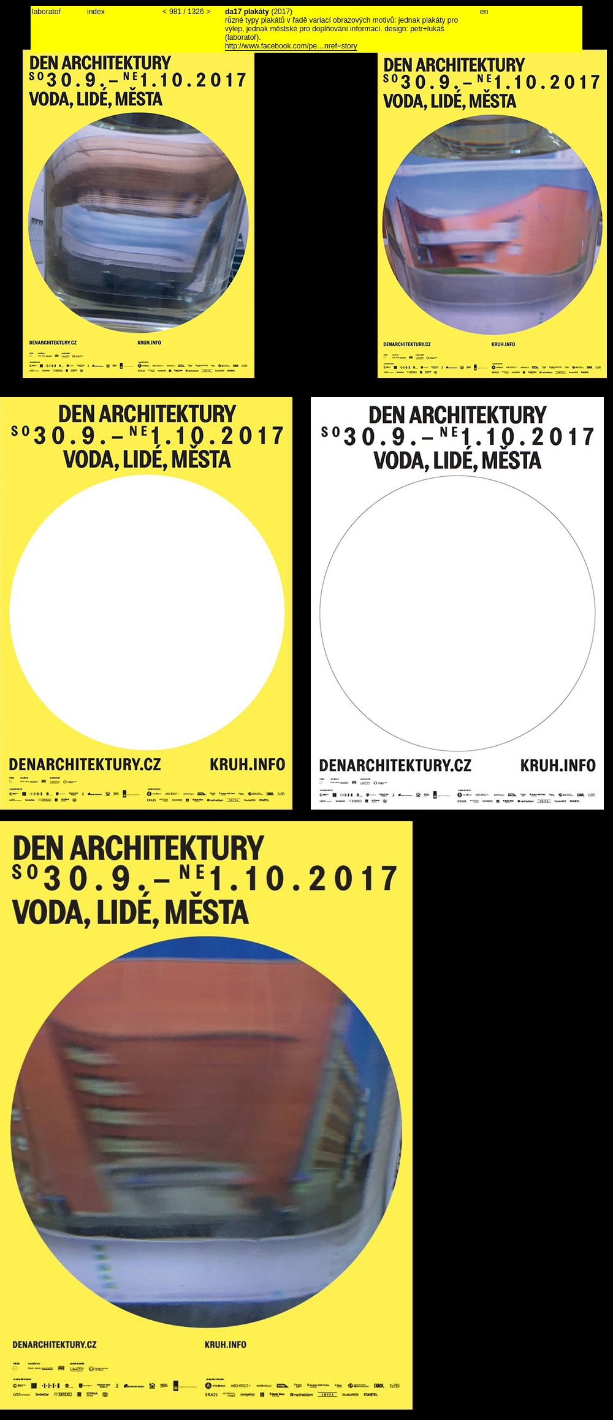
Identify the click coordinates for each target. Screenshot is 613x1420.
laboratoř (46, 11)
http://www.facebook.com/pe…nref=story (291, 46)
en (484, 11)
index (96, 11)
